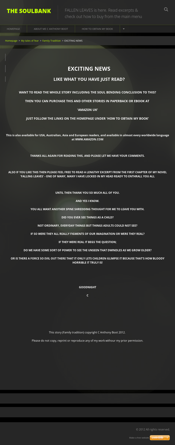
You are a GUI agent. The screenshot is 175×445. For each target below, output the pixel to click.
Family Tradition (51, 40)
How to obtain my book (97, 28)
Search (166, 10)
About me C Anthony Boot (51, 28)
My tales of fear (30, 40)
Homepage (13, 28)
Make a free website (139, 437)
